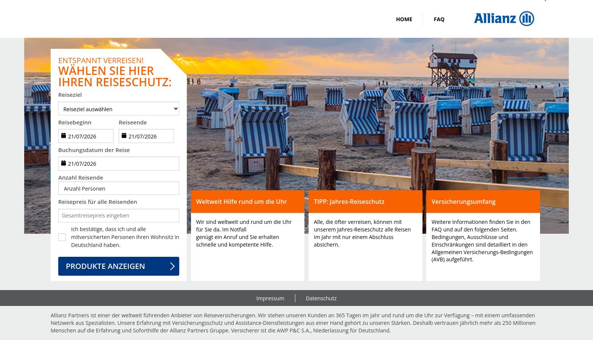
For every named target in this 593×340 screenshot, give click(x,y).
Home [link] (404, 19)
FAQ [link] (439, 19)
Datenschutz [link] (321, 298)
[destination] (118, 108)
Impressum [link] (270, 298)
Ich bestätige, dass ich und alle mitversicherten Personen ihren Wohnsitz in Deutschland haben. (125, 236)
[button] (119, 188)
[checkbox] (62, 237)
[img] (504, 19)
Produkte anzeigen (105, 266)
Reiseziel (70, 94)
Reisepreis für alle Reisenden (97, 201)
